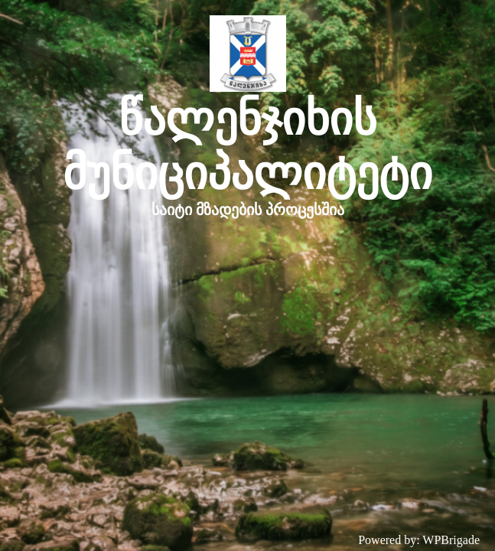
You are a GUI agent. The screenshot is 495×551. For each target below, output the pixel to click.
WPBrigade (451, 539)
